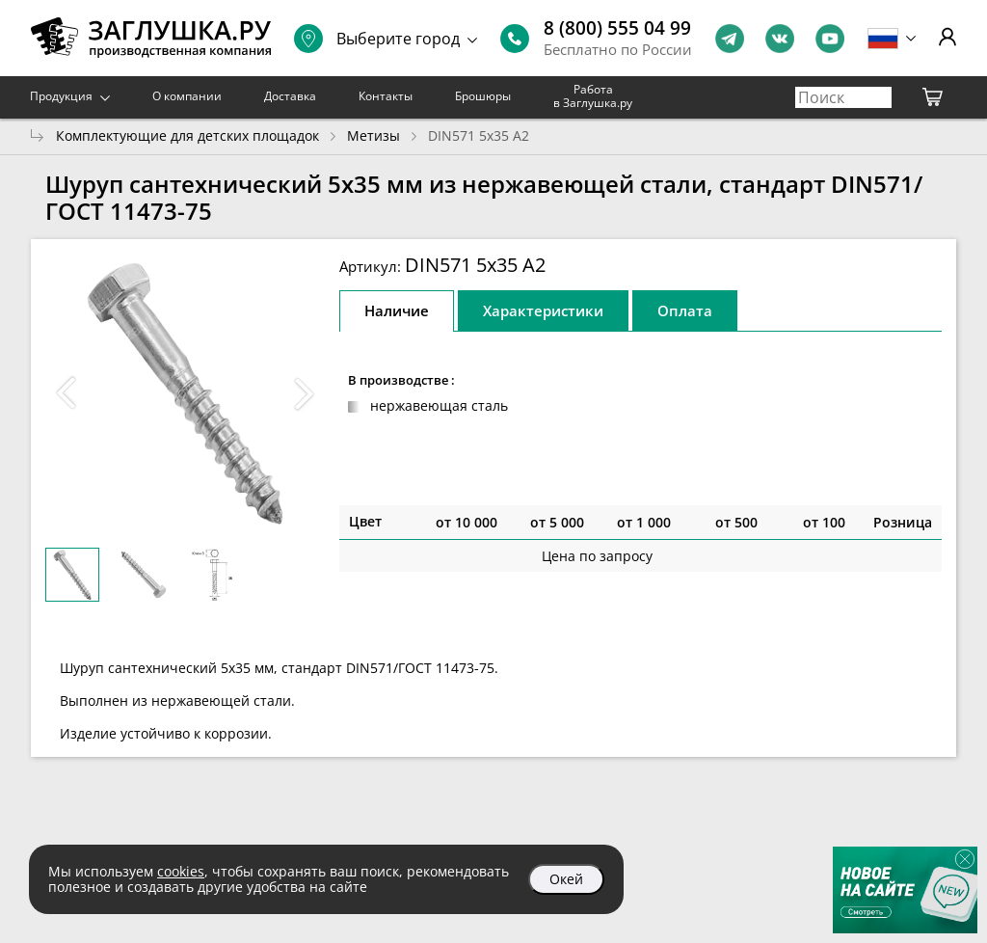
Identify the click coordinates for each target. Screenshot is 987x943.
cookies (180, 871)
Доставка (290, 96)
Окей (566, 879)
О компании (187, 96)
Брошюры (483, 96)
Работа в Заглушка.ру (592, 96)
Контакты (386, 96)
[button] (304, 393)
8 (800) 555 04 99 (617, 28)
